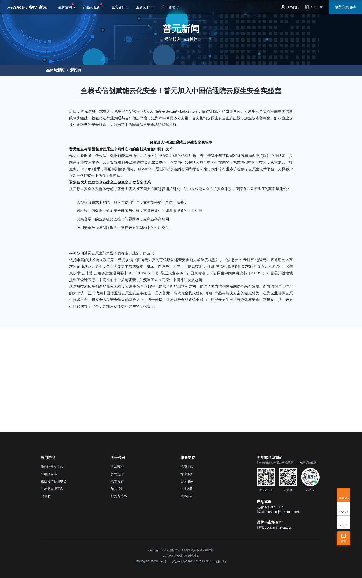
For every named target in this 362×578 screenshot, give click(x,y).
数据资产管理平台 (53, 481)
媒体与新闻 (55, 70)
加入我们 (117, 489)
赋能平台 (186, 466)
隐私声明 (220, 561)
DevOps (46, 496)
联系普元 (117, 466)
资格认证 (186, 496)
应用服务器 (49, 474)
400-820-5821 (275, 507)
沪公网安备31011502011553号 (189, 561)
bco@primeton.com (279, 527)
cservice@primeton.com (282, 512)
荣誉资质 (117, 481)
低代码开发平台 (52, 466)
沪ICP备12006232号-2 (149, 561)
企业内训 (186, 489)
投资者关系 (119, 496)
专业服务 (186, 474)
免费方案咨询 (345, 7)
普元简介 (117, 474)
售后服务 (186, 481)
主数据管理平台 (52, 489)
